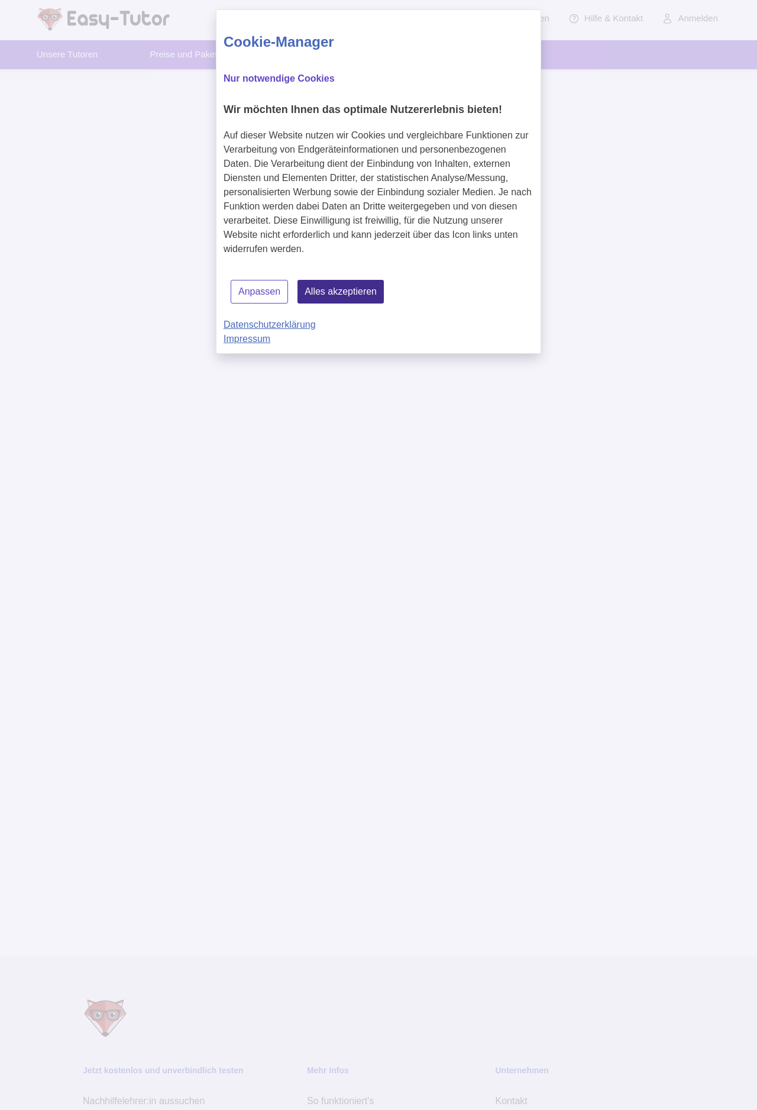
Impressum (247, 339)
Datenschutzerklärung (270, 325)
